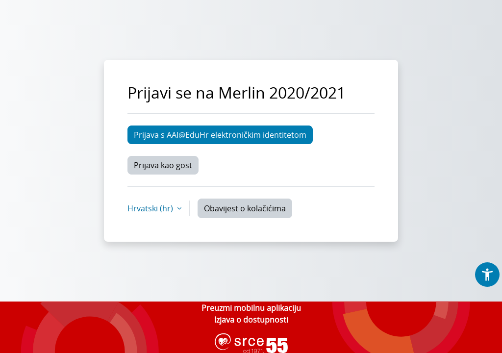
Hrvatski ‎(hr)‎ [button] (151, 208)
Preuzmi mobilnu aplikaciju (251, 308)
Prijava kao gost (163, 165)
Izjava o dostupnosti (251, 319)
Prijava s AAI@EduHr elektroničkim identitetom (220, 134)
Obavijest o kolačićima (245, 208)
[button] (487, 274)
